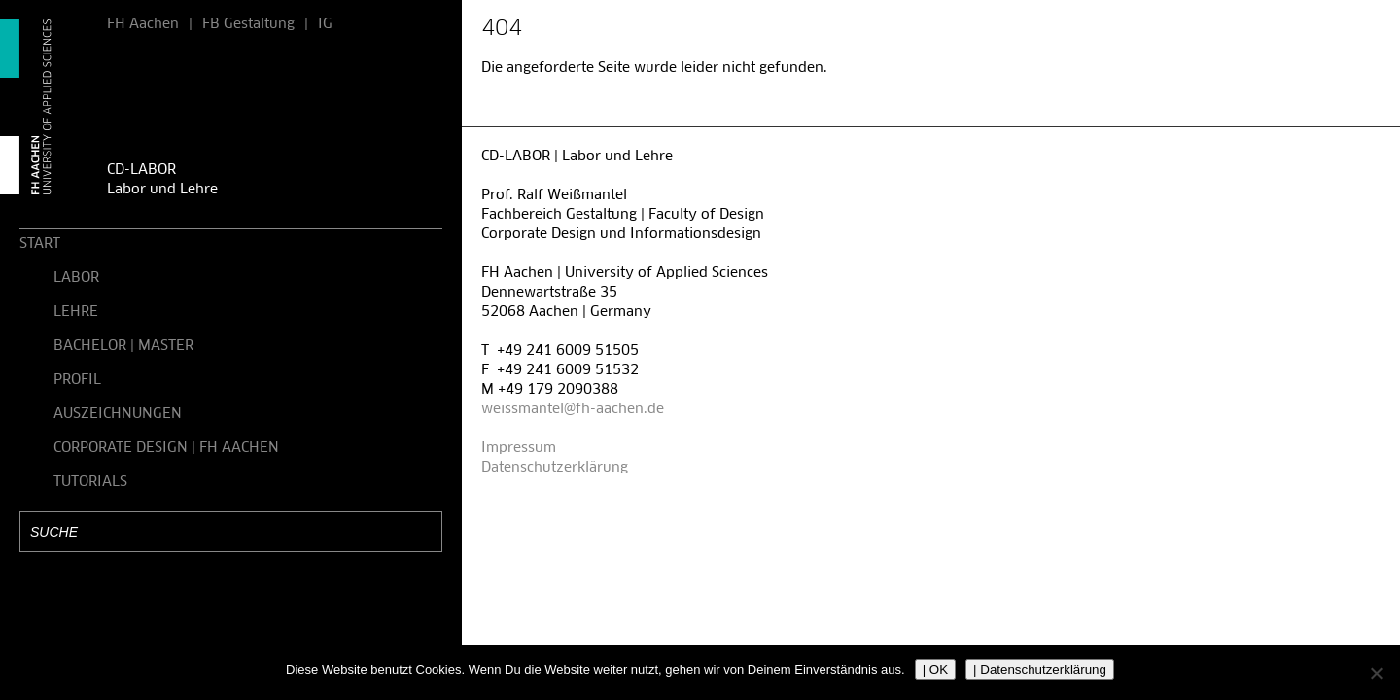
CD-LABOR (141, 170)
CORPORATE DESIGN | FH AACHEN (166, 448)
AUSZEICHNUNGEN (117, 414)
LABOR (76, 278)
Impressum (518, 448)
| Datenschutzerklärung (1039, 669)
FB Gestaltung (248, 24)
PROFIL (77, 380)
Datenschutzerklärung (554, 467)
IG (325, 24)
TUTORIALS (90, 482)
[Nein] (1375, 672)
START (39, 244)
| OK (935, 669)
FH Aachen (143, 24)
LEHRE (75, 312)
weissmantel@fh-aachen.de (572, 409)
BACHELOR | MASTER (123, 346)
